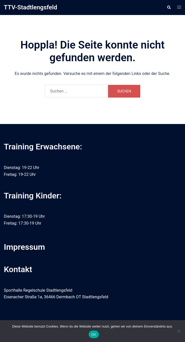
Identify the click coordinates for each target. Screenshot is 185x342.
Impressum (24, 247)
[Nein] (178, 331)
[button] (169, 7)
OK (93, 334)
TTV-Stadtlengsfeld (30, 7)
